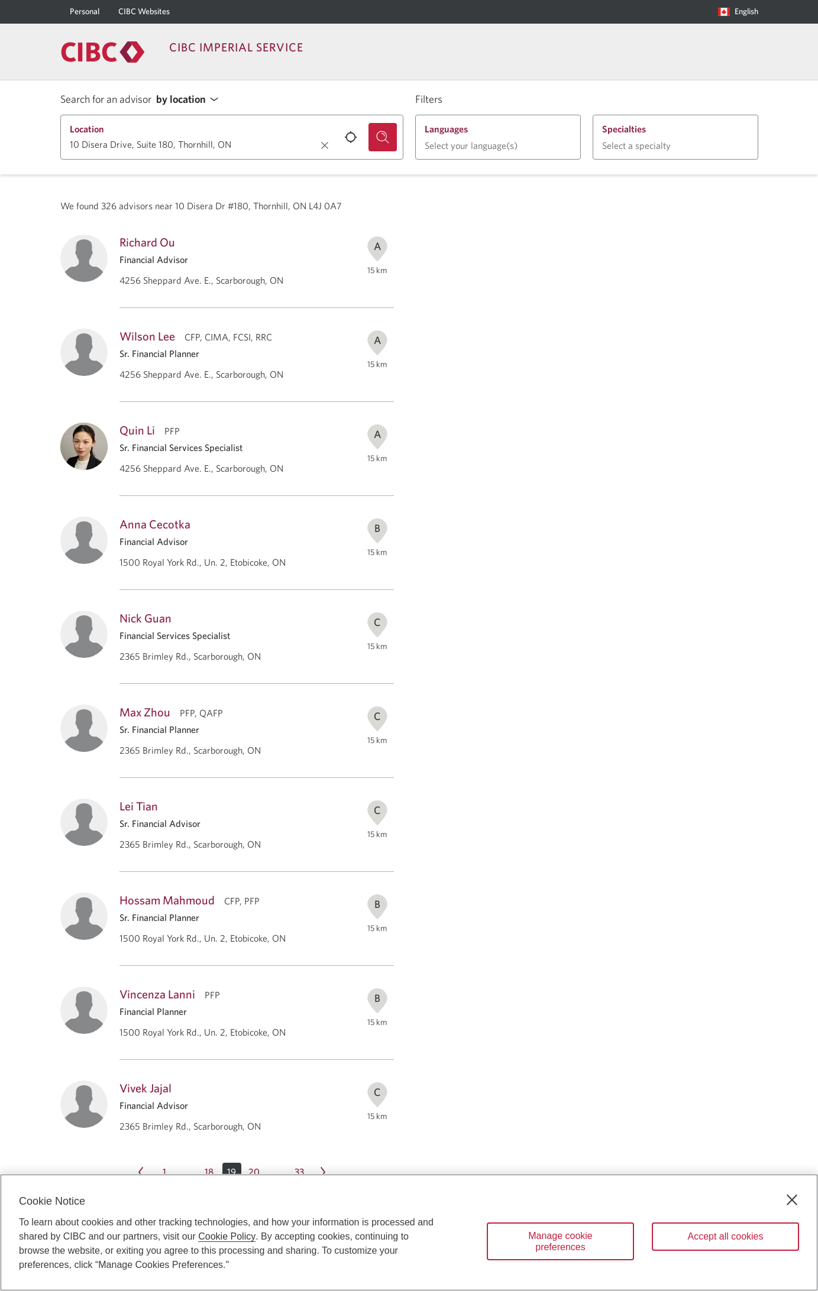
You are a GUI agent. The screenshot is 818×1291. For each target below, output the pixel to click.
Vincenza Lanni (157, 994)
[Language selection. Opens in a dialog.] (738, 12)
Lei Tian (138, 806)
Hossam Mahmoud (167, 900)
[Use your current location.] (351, 137)
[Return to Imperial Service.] (103, 52)
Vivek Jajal (145, 1088)
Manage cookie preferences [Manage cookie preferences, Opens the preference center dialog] (560, 1241)
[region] (409, 1232)
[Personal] (84, 12)
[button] (190, 99)
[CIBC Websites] (144, 12)
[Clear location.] (324, 145)
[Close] (792, 1200)
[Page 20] (254, 1172)
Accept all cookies (725, 1236)
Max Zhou (144, 712)
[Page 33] (299, 1172)
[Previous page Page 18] (140, 1172)
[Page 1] (164, 1172)
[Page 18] (209, 1172)
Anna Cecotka (154, 524)
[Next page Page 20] (323, 1172)
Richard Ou (147, 242)
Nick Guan (145, 618)
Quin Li (137, 430)
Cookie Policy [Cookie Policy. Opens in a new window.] (227, 1236)
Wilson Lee (147, 336)
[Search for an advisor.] (382, 137)
